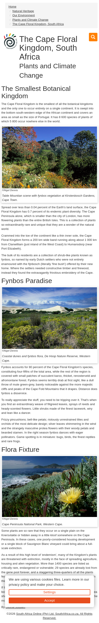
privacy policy (19, 584)
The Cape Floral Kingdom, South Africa (38, 24)
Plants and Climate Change (30, 19)
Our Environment (23, 15)
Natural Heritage (23, 11)
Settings (49, 592)
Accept (49, 600)
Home (12, 6)
